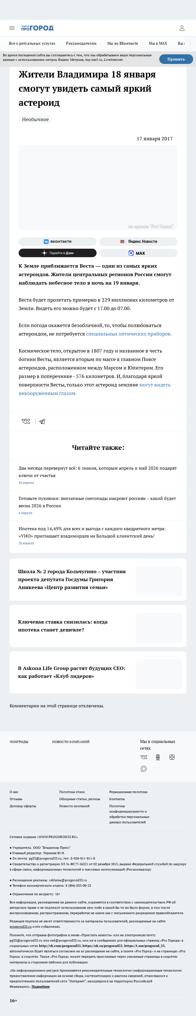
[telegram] (44, 421)
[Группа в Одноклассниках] (158, 757)
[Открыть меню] (12, 28)
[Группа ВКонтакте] (58, 241)
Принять (176, 59)
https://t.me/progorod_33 (144, 946)
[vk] (26, 421)
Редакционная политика (128, 792)
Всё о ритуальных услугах (32, 43)
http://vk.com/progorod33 (60, 946)
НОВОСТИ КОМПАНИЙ (71, 742)
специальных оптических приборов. (129, 333)
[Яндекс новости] (138, 241)
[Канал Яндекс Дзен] (58, 253)
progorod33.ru (21, 926)
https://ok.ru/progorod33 (102, 946)
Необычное (35, 119)
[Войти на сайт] (182, 28)
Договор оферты (23, 806)
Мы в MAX (158, 43)
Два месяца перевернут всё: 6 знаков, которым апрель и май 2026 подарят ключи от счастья (98, 475)
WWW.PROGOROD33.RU (57, 837)
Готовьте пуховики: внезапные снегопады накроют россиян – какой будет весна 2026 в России (98, 506)
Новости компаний (74, 806)
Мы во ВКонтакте (122, 43)
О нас (14, 792)
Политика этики (72, 792)
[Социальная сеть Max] (138, 253)
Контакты (117, 799)
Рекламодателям (81, 43)
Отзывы (16, 799)
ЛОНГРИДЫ (19, 742)
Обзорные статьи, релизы (79, 799)
